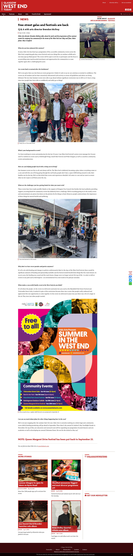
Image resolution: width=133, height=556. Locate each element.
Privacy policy (49, 549)
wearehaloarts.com (43, 446)
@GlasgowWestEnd (97, 456)
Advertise (113, 2)
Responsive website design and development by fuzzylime (66, 551)
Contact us (84, 549)
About (104, 2)
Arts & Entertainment (98, 20)
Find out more (80, 554)
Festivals (111, 20)
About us (58, 549)
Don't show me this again (89, 554)
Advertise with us (66, 549)
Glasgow (111, 18)
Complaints (76, 549)
